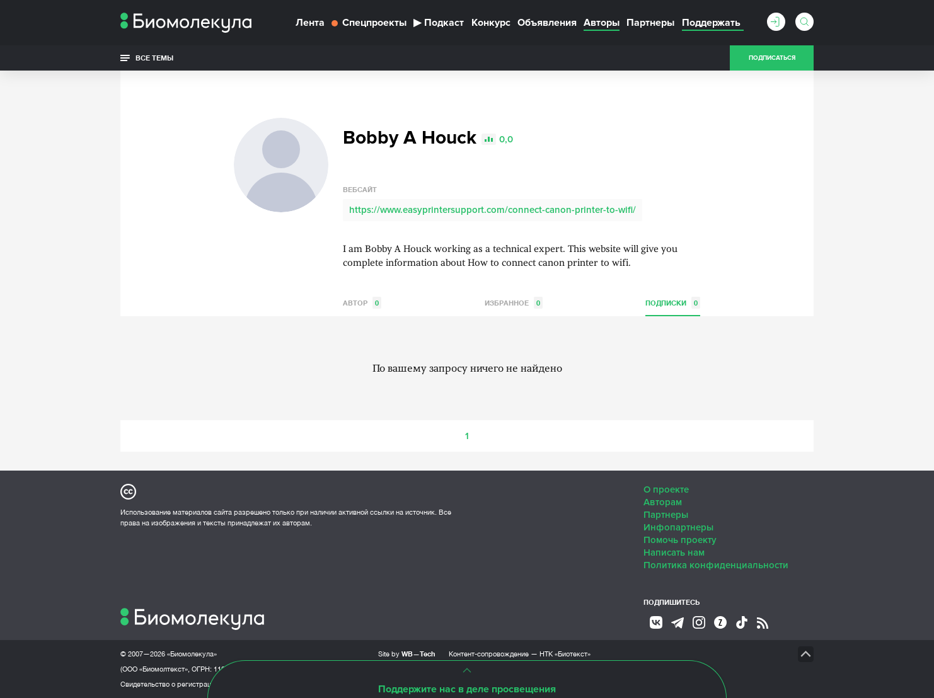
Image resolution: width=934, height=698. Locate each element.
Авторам (662, 502)
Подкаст (438, 22)
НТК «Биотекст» (565, 654)
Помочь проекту (680, 540)
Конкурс (490, 22)
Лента (310, 22)
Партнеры (650, 22)
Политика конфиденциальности (715, 565)
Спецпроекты (369, 22)
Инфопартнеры (678, 527)
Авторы (602, 22)
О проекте (666, 489)
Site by (406, 653)
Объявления (547, 22)
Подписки (672, 303)
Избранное (514, 303)
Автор (362, 303)
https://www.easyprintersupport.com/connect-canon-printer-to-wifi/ (492, 209)
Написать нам (674, 552)
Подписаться (772, 58)
